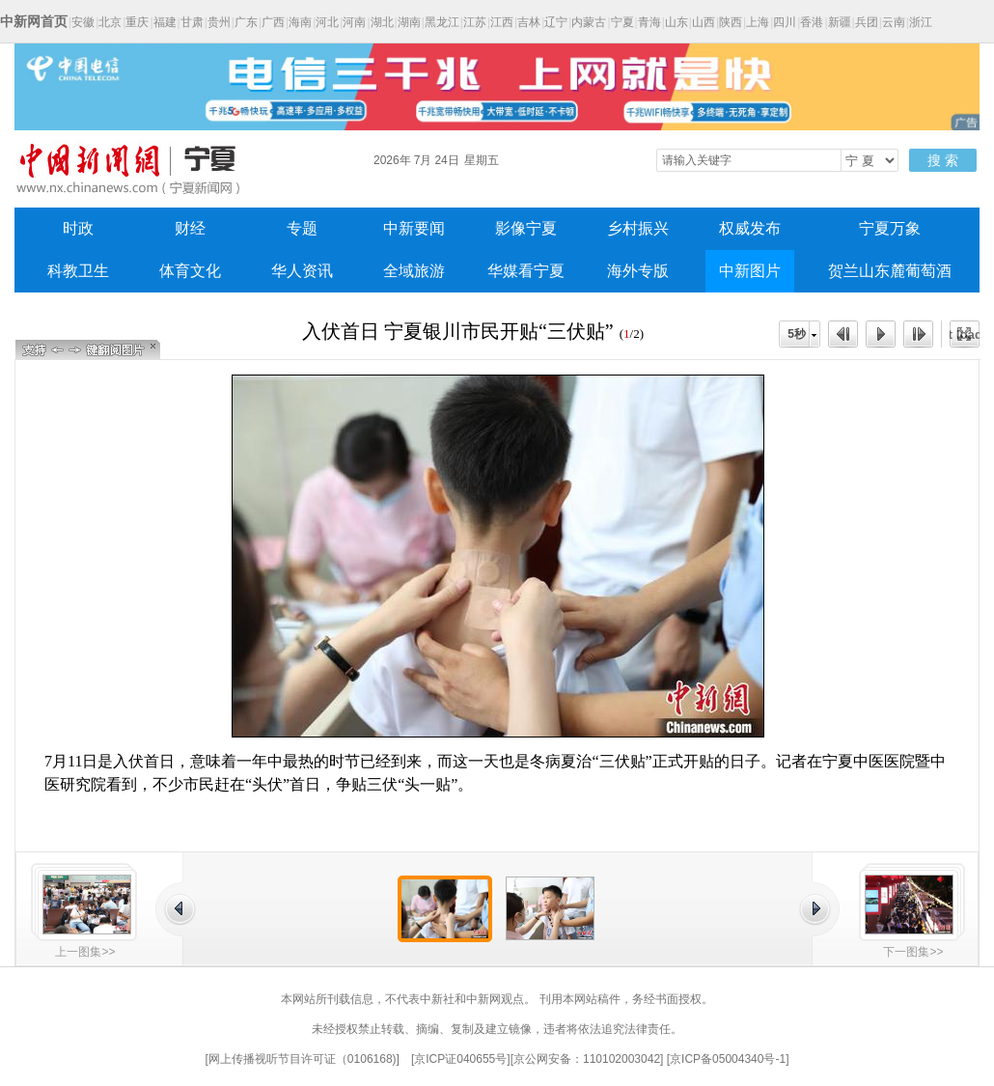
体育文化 (190, 271)
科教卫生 (78, 271)
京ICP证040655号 (460, 1059)
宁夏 (622, 22)
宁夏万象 (890, 228)
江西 (501, 22)
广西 (273, 22)
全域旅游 (414, 271)
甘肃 (192, 22)
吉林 (528, 22)
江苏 (474, 22)
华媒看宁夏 (526, 271)
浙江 (920, 22)
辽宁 (555, 22)
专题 (302, 228)
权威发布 (750, 228)
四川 (784, 22)
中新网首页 (34, 21)
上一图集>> (85, 952)
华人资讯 (302, 271)
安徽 (83, 22)
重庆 (137, 22)
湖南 (409, 22)
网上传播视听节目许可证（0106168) (302, 1059)
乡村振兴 (638, 228)
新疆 (839, 22)
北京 (110, 22)
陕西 (730, 22)
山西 (703, 22)
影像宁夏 (526, 228)
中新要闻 (414, 228)
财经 (190, 228)
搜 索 (942, 160)
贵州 (219, 22)
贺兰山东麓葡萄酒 (890, 271)
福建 (165, 22)
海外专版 (638, 271)
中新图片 (750, 271)
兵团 (866, 22)
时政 (78, 228)
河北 (327, 22)
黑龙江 (442, 22)
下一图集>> (913, 952)
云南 (893, 22)
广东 (246, 22)
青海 (649, 22)
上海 (757, 22)
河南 (354, 22)
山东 (676, 22)
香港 (811, 22)
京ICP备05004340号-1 (728, 1059)
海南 (300, 22)
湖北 (382, 22)
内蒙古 (588, 22)
